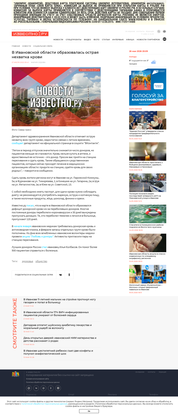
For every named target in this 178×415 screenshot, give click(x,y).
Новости (58, 39)
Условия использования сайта (37, 381)
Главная (16, 46)
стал (44, 246)
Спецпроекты (73, 39)
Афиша (130, 39)
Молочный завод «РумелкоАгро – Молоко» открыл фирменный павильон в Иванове (147, 280)
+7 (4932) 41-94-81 (147, 34)
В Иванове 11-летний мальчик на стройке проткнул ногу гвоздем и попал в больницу (60, 303)
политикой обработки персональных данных (44, 404)
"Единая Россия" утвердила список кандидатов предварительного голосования (147, 124)
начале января (22, 226)
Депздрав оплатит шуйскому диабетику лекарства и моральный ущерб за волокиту (57, 329)
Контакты (140, 31)
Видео (87, 39)
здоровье (27, 261)
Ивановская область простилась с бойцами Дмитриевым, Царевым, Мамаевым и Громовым (147, 156)
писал (30, 205)
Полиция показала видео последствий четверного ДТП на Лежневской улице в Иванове (147, 187)
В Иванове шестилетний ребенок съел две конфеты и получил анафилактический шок (59, 354)
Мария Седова (38, 62)
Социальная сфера (43, 46)
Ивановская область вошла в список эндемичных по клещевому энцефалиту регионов (147, 248)
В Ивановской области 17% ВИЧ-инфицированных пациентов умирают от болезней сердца (56, 316)
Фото (97, 39)
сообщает (17, 143)
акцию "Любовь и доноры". (38, 236)
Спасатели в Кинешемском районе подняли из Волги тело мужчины (147, 218)
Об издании (130, 31)
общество (41, 261)
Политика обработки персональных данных (43, 384)
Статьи (106, 39)
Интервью (118, 39)
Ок (89, 411)
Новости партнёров (148, 39)
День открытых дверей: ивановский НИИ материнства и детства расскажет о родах (60, 341)
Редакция (150, 31)
